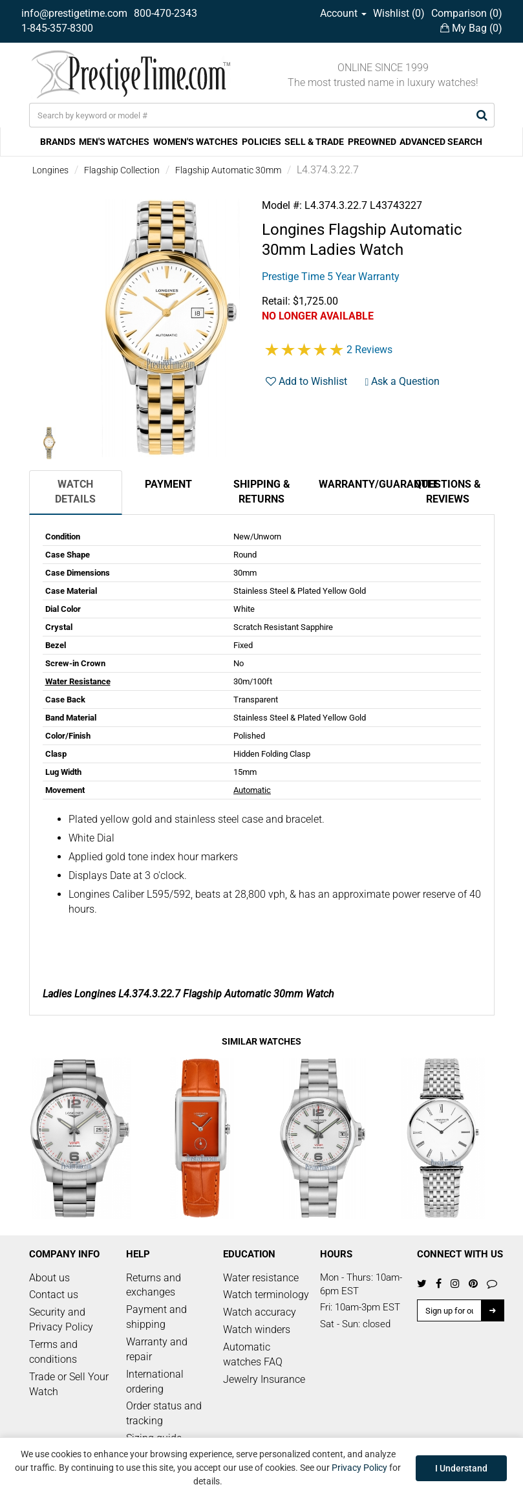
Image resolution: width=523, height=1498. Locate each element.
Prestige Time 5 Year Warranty (331, 276)
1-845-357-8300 (57, 28)
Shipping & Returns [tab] (261, 491)
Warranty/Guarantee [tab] (360, 484)
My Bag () (471, 28)
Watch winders (256, 1329)
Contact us (53, 1294)
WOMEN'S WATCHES (195, 141)
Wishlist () (399, 13)
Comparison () (466, 13)
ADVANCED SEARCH (441, 141)
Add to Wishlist (306, 381)
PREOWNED (372, 141)
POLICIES (261, 141)
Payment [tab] (168, 484)
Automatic (252, 790)
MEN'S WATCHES (114, 141)
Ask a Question (402, 381)
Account (343, 13)
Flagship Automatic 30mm (228, 170)
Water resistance (261, 1278)
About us (49, 1278)
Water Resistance (78, 681)
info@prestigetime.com (74, 13)
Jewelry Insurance (264, 1379)
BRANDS (58, 141)
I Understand (461, 1468)
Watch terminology (266, 1294)
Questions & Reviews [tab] (447, 491)
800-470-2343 (165, 13)
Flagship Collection (122, 170)
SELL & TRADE (314, 141)
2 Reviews (369, 349)
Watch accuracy (259, 1312)
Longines (50, 170)
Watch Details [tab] (75, 491)
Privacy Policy (359, 1467)
